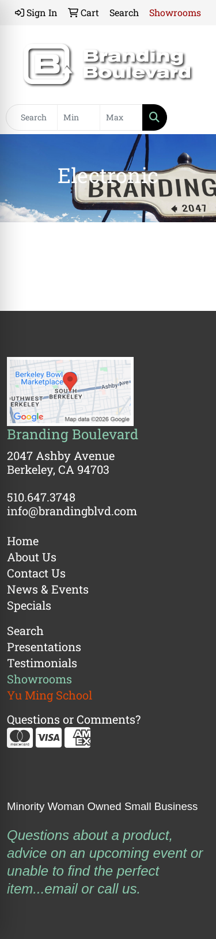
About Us (31, 556)
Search (25, 630)
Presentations (44, 646)
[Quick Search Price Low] (78, 117)
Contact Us (36, 572)
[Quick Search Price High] (121, 117)
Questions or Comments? (74, 719)
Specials (29, 605)
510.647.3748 (41, 496)
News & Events (48, 588)
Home (23, 540)
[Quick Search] (32, 117)
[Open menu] (192, 117)
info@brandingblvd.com (72, 510)
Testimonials (42, 662)
